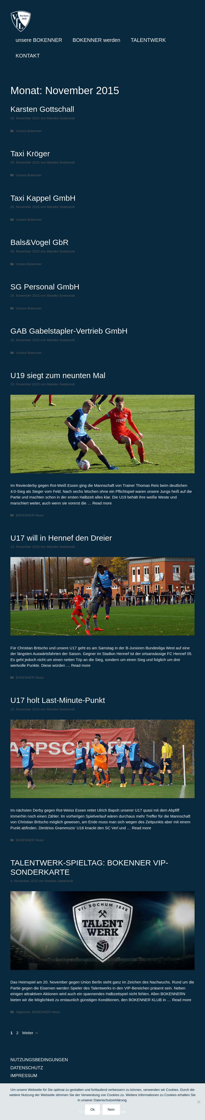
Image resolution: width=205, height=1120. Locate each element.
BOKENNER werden (96, 40)
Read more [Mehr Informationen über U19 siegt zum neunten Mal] (102, 503)
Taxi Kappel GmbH (42, 198)
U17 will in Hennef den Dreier (61, 538)
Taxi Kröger (30, 153)
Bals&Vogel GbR (39, 242)
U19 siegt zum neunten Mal (57, 375)
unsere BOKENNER (39, 40)
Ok (92, 1109)
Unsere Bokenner (29, 131)
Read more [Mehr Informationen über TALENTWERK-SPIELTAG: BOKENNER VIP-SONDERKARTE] (181, 1000)
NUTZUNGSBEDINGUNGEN (39, 1059)
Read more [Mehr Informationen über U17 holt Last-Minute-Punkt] (141, 828)
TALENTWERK (148, 40)
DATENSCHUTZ (26, 1067)
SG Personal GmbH (44, 286)
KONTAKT (28, 56)
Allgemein (23, 1012)
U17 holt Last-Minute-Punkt (57, 700)
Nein (111, 1109)
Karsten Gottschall (42, 109)
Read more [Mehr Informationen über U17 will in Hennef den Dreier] (80, 665)
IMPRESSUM (23, 1075)
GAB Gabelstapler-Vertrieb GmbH (68, 331)
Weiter (30, 1033)
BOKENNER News (30, 515)
